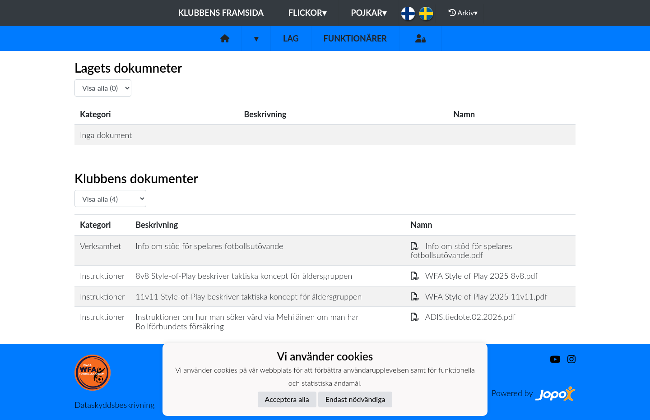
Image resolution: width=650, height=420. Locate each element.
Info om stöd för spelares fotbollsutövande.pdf (461, 250)
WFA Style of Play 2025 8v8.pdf (474, 276)
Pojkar (368, 13)
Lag (291, 38)
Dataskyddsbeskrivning (114, 405)
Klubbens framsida (221, 13)
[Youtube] (551, 359)
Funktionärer (355, 38)
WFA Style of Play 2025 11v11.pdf (479, 296)
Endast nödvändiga (355, 399)
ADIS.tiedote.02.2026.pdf (463, 317)
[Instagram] (568, 359)
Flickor (307, 13)
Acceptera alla (287, 399)
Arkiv (463, 12)
